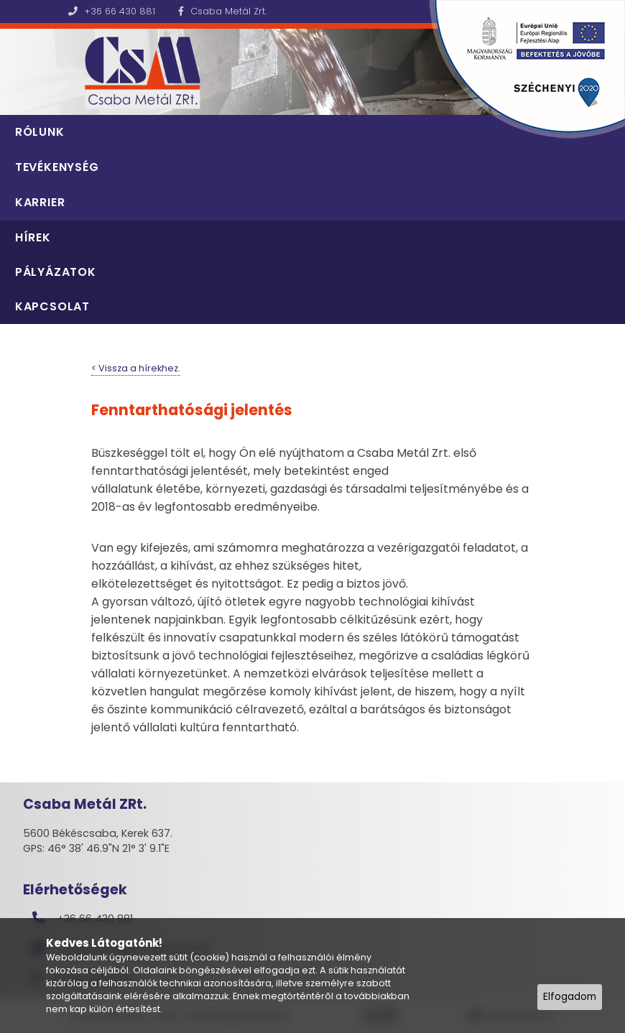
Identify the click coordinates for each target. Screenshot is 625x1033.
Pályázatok (55, 272)
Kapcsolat (52, 306)
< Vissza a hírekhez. (135, 368)
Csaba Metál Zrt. (222, 11)
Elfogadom (569, 997)
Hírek (33, 237)
